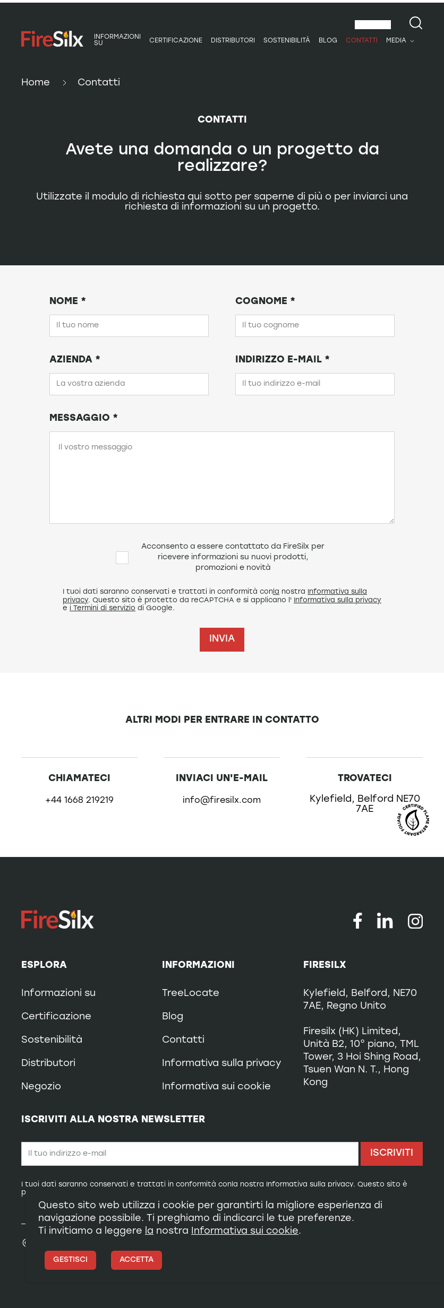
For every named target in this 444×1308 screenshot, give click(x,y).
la (276, 591)
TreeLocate (190, 994)
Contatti (362, 41)
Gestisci (70, 1260)
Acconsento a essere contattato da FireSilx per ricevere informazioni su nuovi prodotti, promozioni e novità (220, 557)
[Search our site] (416, 23)
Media (396, 41)
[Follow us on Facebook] (358, 921)
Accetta (136, 1260)
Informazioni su (117, 40)
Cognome (265, 302)
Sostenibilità (286, 41)
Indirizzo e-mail (282, 360)
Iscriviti (391, 1153)
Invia (222, 639)
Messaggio (83, 418)
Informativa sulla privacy (337, 600)
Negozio (41, 1087)
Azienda (74, 360)
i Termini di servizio (102, 608)
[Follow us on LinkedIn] (384, 921)
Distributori (233, 41)
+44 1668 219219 (79, 800)
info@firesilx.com (222, 800)
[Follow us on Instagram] (415, 921)
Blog (328, 41)
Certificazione (175, 41)
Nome (67, 302)
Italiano (369, 25)
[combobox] (373, 24)
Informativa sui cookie (216, 1087)
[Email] (189, 1154)
